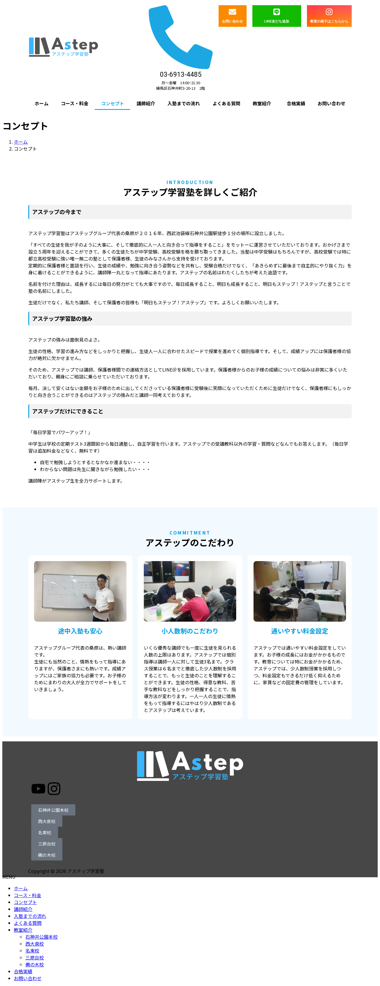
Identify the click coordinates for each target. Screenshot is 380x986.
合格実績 (296, 103)
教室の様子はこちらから (329, 21)
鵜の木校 (34, 964)
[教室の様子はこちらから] (329, 12)
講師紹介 (146, 103)
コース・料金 (74, 103)
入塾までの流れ (183, 103)
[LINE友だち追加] (276, 12)
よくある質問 (226, 103)
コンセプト (112, 103)
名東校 (32, 950)
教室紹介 (262, 103)
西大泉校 (34, 943)
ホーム (42, 103)
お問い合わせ (232, 21)
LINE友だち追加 (276, 21)
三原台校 (34, 957)
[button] (263, 103)
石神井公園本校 (41, 936)
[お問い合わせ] (232, 12)
